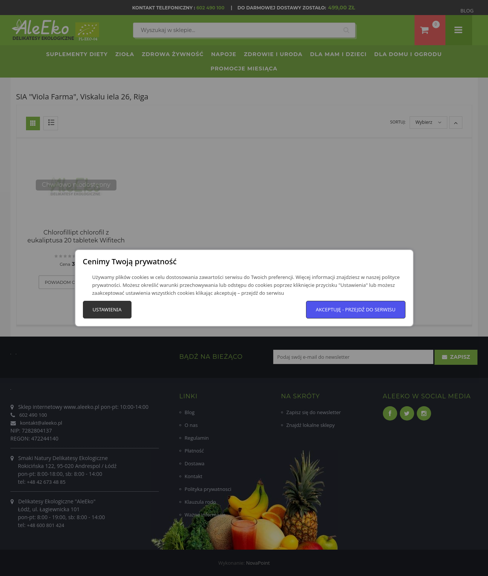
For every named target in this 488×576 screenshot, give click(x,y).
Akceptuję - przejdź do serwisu (356, 309)
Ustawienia (107, 309)
